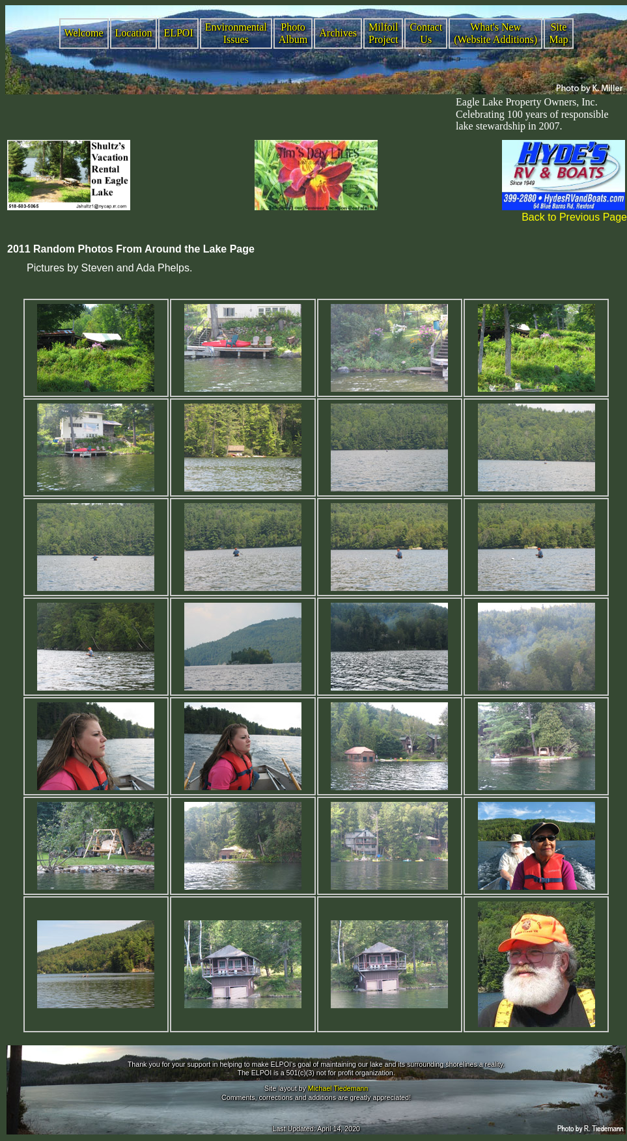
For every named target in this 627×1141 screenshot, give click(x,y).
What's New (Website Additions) (495, 33)
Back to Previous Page (574, 217)
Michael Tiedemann (338, 1088)
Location (133, 32)
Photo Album (293, 33)
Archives (338, 32)
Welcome (84, 32)
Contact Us (426, 33)
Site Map (558, 33)
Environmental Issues (236, 33)
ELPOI (178, 32)
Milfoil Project (383, 33)
